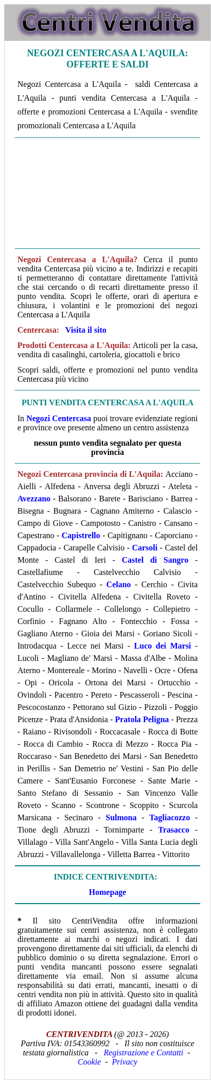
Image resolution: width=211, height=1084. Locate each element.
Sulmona (121, 817)
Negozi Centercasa (58, 418)
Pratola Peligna (141, 719)
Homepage (107, 892)
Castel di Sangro (155, 560)
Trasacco (173, 829)
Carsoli (145, 547)
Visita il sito (85, 330)
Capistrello (80, 535)
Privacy (124, 1061)
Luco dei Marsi (162, 645)
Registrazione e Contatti (143, 1052)
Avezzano (34, 498)
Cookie (89, 1061)
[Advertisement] (107, 193)
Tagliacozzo (170, 817)
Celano (119, 584)
